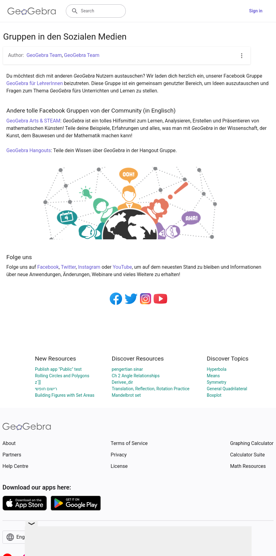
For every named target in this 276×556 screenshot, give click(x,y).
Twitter (68, 267)
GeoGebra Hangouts (28, 150)
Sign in (255, 10)
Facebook (48, 267)
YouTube (122, 267)
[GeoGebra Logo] (31, 11)
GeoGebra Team (44, 55)
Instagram (89, 267)
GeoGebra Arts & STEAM (33, 121)
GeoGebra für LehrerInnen (34, 83)
